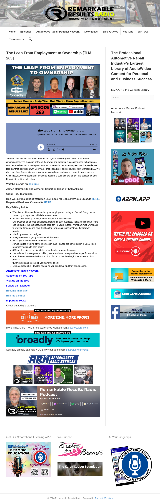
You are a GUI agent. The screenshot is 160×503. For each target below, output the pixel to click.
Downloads (91, 31)
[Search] (132, 97)
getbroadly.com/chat (77, 349)
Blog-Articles (110, 31)
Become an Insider (17, 290)
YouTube (128, 31)
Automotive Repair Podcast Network (58, 31)
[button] (30, 39)
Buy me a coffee (15, 295)
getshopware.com (78, 327)
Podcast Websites (104, 498)
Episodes (25, 31)
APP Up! (143, 31)
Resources (15, 39)
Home (12, 31)
